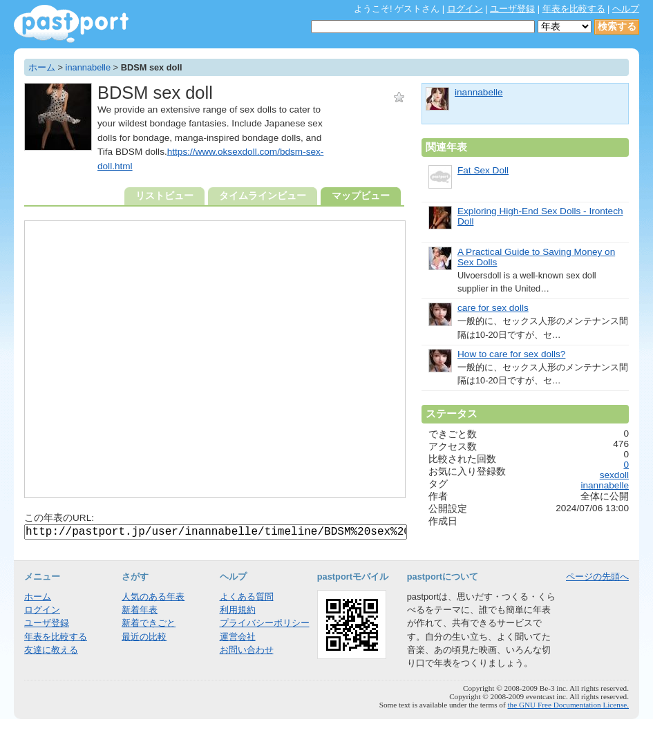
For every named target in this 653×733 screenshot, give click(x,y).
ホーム (41, 67)
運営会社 (238, 636)
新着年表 (140, 610)
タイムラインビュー (262, 196)
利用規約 (238, 610)
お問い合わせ (247, 650)
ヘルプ (625, 8)
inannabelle (88, 67)
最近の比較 (144, 636)
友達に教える (51, 650)
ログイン (465, 8)
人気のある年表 (153, 596)
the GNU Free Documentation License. (568, 705)
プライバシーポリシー (265, 623)
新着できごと (149, 623)
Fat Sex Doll (483, 170)
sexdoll (614, 475)
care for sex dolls (493, 308)
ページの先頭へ (597, 576)
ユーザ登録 (512, 8)
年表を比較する (573, 8)
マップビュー (361, 196)
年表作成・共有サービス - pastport (71, 24)
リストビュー (164, 196)
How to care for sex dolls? (511, 354)
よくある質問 (247, 596)
